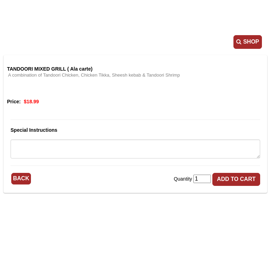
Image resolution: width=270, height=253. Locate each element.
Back (21, 178)
